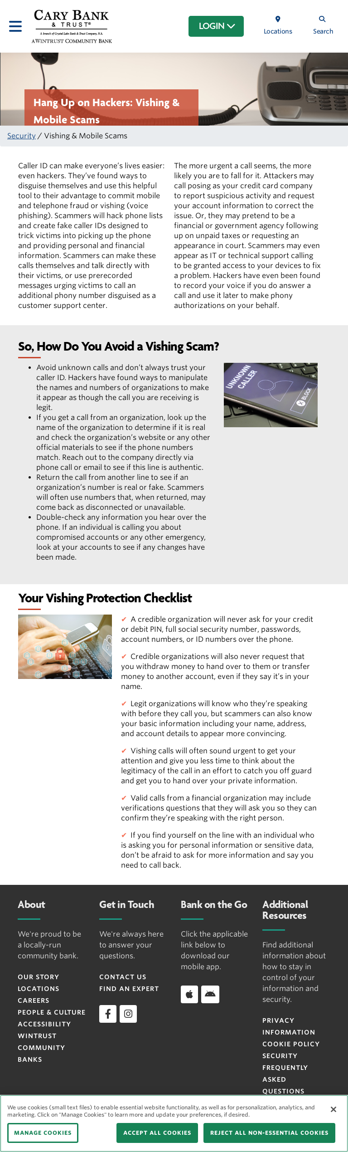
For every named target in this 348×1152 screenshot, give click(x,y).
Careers (33, 1000)
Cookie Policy (291, 1044)
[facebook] (107, 1013)
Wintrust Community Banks (41, 1047)
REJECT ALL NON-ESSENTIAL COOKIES (269, 1132)
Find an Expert (129, 988)
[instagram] (128, 1013)
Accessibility (44, 1024)
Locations (38, 988)
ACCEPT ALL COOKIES (157, 1132)
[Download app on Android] (210, 994)
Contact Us (122, 977)
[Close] (333, 1109)
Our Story (38, 977)
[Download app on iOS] (189, 994)
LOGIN (217, 26)
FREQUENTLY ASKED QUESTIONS (285, 1079)
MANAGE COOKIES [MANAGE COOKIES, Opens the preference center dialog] (43, 1132)
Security (21, 136)
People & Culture (52, 1012)
